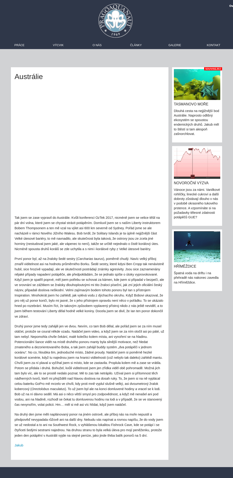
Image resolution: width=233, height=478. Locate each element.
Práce (19, 45)
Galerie (174, 45)
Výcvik (58, 45)
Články (136, 45)
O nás (97, 45)
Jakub (19, 445)
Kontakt (213, 45)
